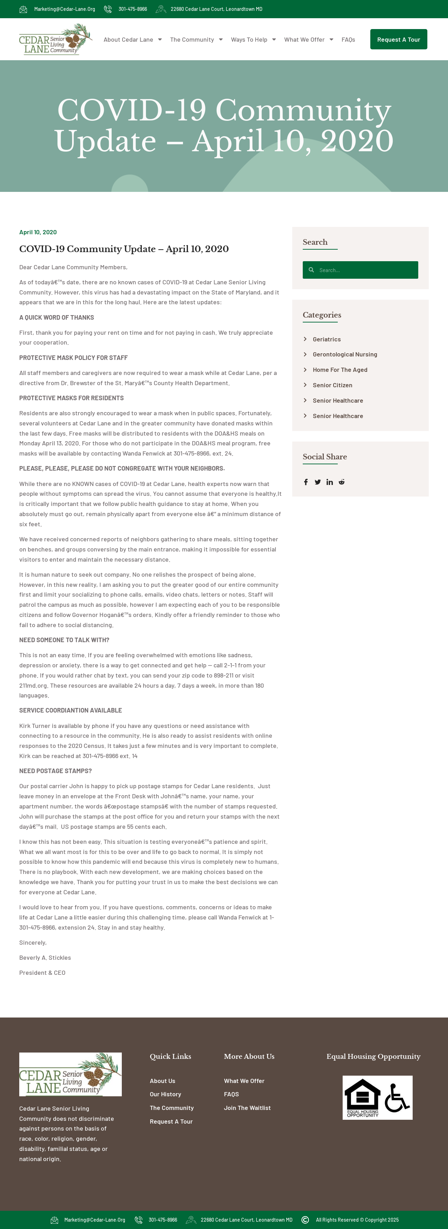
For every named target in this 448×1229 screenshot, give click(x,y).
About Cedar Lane (133, 39)
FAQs (348, 39)
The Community (197, 39)
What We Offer (309, 39)
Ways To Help (254, 39)
